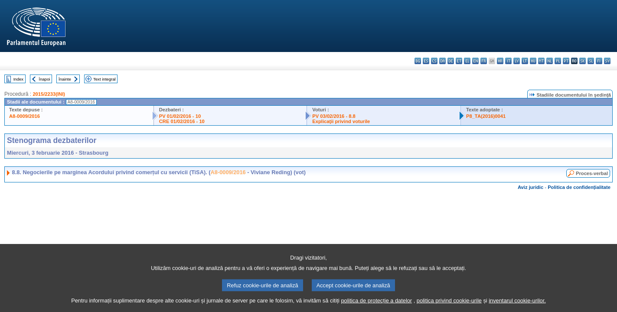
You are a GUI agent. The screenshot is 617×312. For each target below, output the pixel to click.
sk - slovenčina (582, 61)
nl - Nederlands (549, 61)
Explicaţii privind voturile (341, 121)
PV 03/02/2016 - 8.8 (334, 116)
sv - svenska (607, 61)
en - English (475, 61)
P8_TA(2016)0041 (486, 116)
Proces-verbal (592, 173)
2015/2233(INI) (49, 94)
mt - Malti (541, 61)
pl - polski (558, 61)
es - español (426, 61)
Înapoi (44, 79)
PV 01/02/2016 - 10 (180, 116)
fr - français (483, 61)
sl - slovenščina (591, 61)
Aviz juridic (530, 187)
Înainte (65, 79)
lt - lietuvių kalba (525, 61)
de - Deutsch (450, 61)
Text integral (104, 79)
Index (18, 79)
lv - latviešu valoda (516, 61)
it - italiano (508, 61)
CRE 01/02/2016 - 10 (182, 121)
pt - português (566, 61)
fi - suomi (599, 61)
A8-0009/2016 (24, 116)
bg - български (418, 61)
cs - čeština (434, 61)
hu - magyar (533, 61)
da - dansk (442, 61)
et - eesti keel (459, 61)
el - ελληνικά (467, 61)
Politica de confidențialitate (579, 187)
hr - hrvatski (500, 61)
